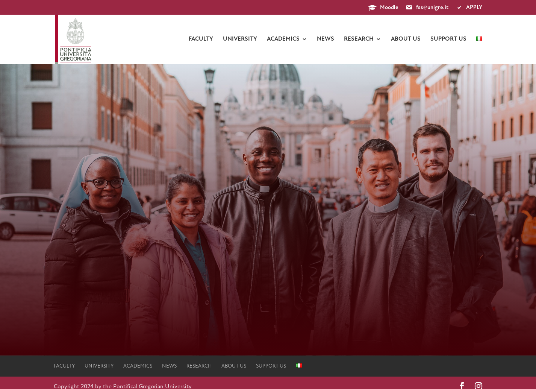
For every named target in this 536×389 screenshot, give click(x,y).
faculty (201, 39)
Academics (283, 39)
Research (359, 39)
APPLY (468, 8)
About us (406, 39)
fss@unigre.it (426, 8)
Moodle (383, 8)
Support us (448, 39)
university (240, 39)
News (325, 39)
